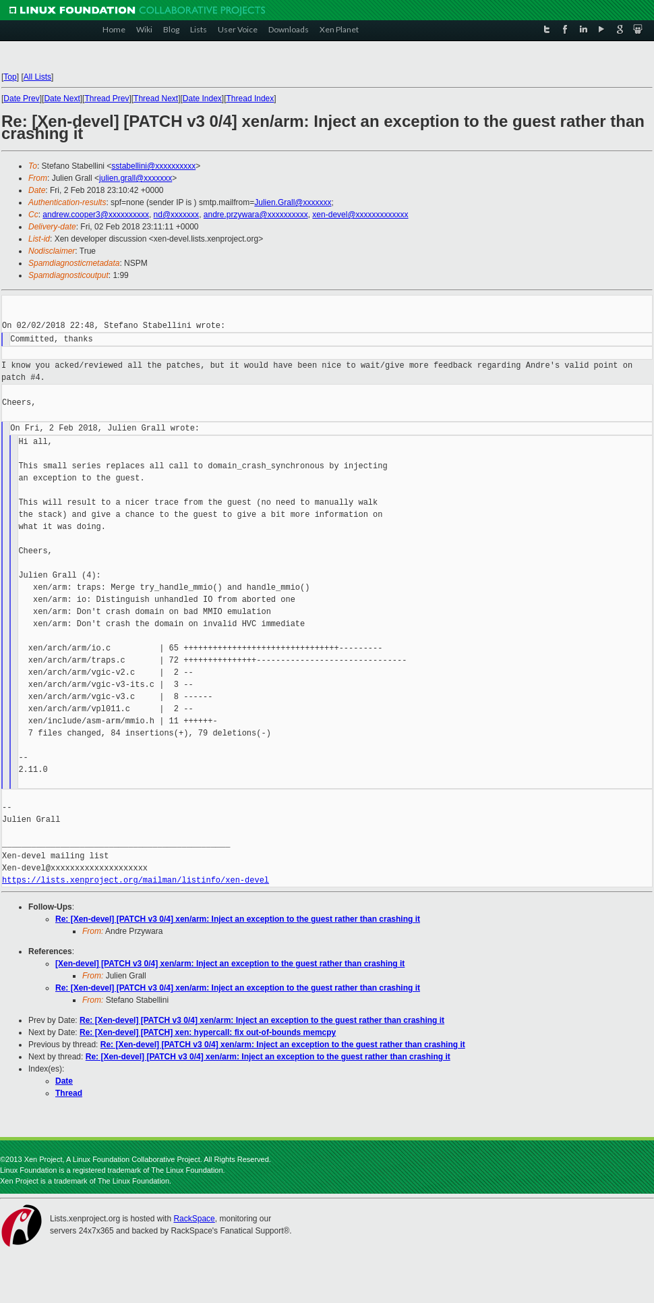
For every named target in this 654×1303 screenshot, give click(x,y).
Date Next (62, 98)
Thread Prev (106, 98)
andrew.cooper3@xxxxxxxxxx (95, 214)
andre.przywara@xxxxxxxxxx (256, 214)
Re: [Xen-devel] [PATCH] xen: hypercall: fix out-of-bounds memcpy (208, 1032)
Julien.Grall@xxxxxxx (292, 202)
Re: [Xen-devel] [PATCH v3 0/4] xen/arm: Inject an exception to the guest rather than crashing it (237, 919)
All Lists (37, 77)
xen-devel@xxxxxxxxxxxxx (360, 214)
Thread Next (155, 98)
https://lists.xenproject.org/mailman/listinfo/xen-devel (135, 880)
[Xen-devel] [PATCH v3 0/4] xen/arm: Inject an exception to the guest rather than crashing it (230, 963)
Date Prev (21, 98)
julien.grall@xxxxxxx (135, 178)
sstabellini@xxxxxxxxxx (153, 166)
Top (9, 77)
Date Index (202, 98)
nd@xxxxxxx (177, 214)
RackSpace (193, 1218)
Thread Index (250, 98)
